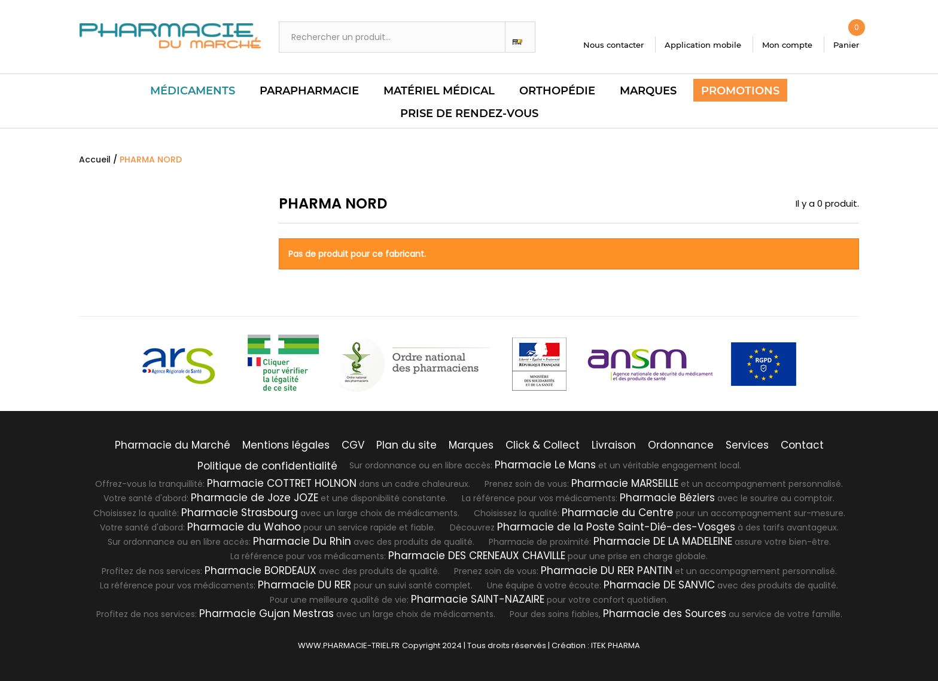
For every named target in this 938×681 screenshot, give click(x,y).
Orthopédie (557, 90)
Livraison (614, 445)
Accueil (95, 159)
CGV (353, 445)
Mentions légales (286, 445)
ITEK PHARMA (615, 645)
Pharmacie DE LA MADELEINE (662, 541)
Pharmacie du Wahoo (244, 527)
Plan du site (406, 445)
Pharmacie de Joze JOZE (254, 497)
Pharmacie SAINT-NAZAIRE (477, 599)
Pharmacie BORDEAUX (260, 570)
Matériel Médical (439, 90)
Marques (648, 90)
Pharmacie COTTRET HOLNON (282, 483)
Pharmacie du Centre (618, 512)
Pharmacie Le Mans (545, 465)
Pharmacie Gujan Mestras (266, 613)
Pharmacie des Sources (664, 613)
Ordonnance (681, 445)
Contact (802, 445)
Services (747, 445)
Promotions (740, 90)
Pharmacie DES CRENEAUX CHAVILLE (476, 555)
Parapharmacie (309, 90)
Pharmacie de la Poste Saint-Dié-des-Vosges (616, 527)
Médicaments (192, 90)
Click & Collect (542, 445)
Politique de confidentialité (267, 466)
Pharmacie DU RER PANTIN (606, 570)
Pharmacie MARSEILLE (624, 483)
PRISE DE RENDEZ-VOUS (469, 113)
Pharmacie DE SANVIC (659, 585)
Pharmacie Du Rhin (302, 541)
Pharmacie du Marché (172, 445)
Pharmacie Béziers (667, 497)
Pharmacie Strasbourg (239, 512)
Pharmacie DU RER (304, 585)
